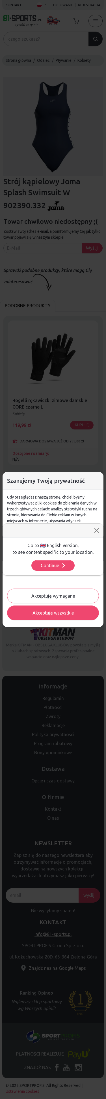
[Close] (96, 530)
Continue (53, 565)
